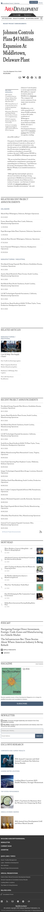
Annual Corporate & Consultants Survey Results (14, 879)
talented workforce (21, 184)
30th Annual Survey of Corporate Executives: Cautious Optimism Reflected (11, 106)
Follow (16, 15)
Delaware (33, 96)
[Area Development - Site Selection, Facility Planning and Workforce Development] (22, 9)
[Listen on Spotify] (22, 653)
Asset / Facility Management (9, 860)
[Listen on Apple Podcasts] (22, 649)
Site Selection (4, 865)
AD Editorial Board (32, 18)
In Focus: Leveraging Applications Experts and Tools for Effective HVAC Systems (11, 127)
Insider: (20, 721)
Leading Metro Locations (8, 882)
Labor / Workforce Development (10, 862)
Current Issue (6, 846)
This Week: (22, 725)
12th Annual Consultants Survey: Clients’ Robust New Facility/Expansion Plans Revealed (11, 98)
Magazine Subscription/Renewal (13, 838)
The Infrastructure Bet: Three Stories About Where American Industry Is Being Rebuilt (22, 642)
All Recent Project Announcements (11, 531)
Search (27, 15)
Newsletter (5, 842)
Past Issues (39, 664)
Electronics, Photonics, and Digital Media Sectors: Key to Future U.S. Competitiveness (11, 114)
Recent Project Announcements (14, 23)
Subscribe (33, 2)
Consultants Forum (7, 3)
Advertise (16, 3)
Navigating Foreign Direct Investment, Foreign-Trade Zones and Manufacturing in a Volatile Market (22, 632)
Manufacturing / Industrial (13, 259)
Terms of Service (36, 910)
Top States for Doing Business (9, 885)
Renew (41, 2)
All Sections (41, 18)
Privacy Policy (28, 910)
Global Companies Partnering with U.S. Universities (10, 120)
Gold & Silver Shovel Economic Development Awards (15, 877)
